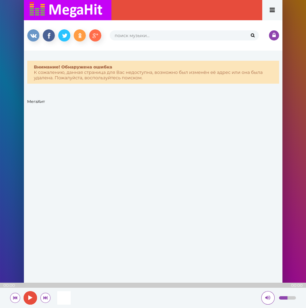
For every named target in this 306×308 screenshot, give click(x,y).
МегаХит (36, 101)
